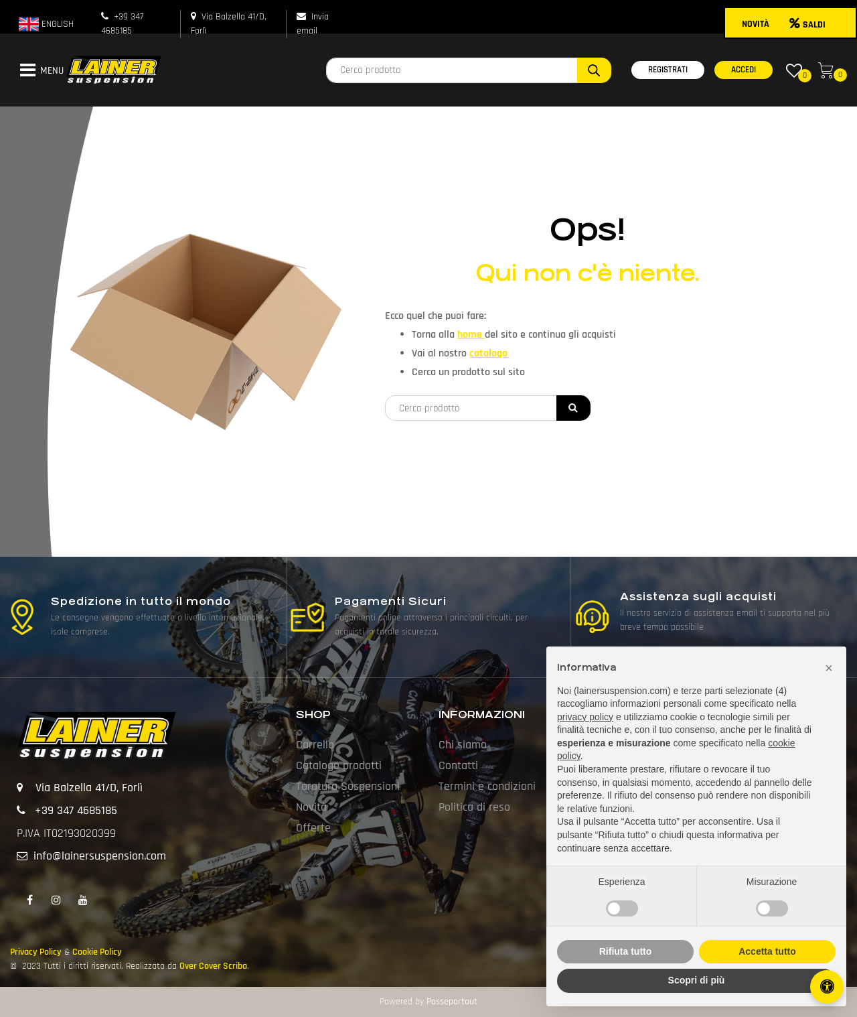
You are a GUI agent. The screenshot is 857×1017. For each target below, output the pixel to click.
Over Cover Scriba (213, 966)
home (471, 335)
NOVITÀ (755, 24)
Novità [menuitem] (311, 807)
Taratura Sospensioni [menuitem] (348, 786)
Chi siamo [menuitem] (463, 744)
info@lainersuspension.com (99, 856)
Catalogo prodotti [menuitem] (339, 765)
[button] (594, 70)
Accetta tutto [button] (767, 951)
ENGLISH (46, 24)
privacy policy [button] (585, 716)
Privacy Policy (36, 952)
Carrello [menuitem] (315, 744)
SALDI (807, 25)
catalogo (488, 353)
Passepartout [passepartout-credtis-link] (451, 1002)
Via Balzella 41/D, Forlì (89, 787)
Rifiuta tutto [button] (625, 951)
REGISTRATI (668, 69)
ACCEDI (743, 69)
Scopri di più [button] (696, 980)
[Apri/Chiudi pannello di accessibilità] (827, 987)
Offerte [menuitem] (313, 827)
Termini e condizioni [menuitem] (487, 786)
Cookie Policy (97, 952)
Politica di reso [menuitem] (474, 807)
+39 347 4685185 (76, 810)
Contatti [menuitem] (458, 765)
